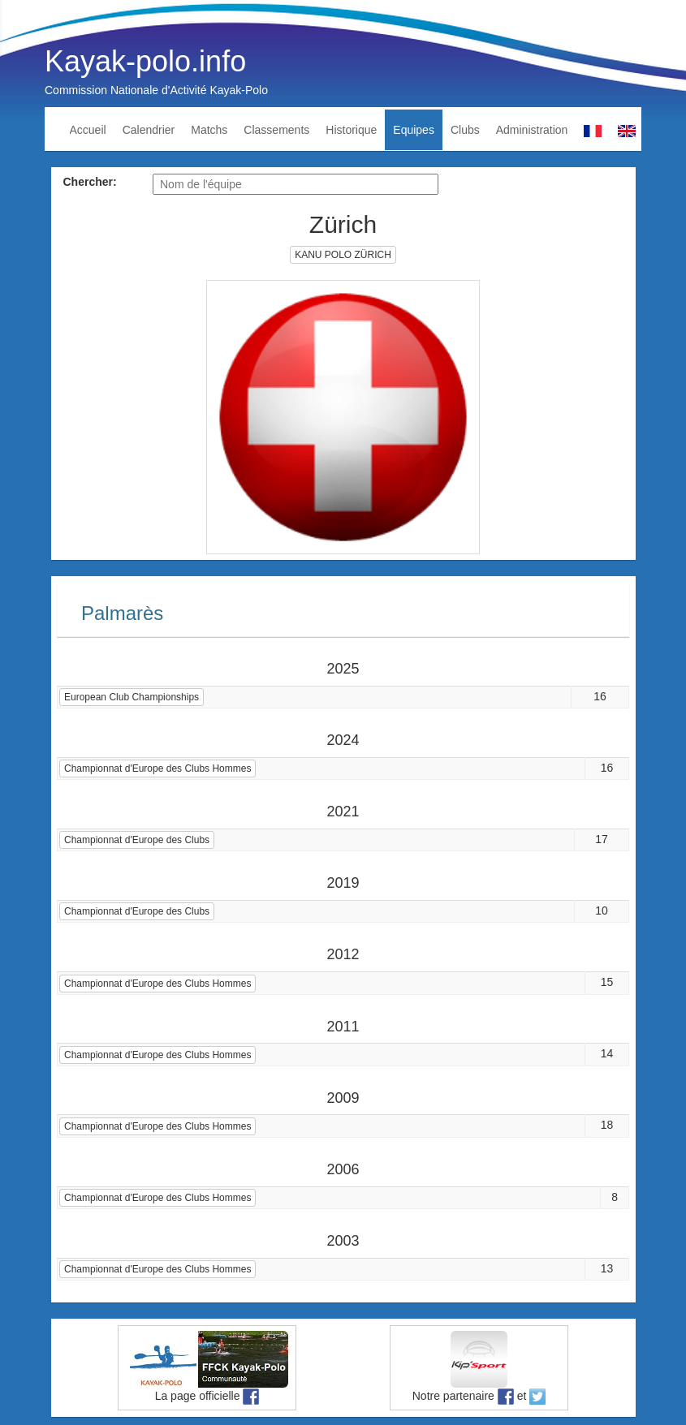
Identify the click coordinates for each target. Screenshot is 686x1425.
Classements (276, 129)
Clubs (465, 129)
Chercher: (90, 181)
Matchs (209, 129)
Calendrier (149, 129)
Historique (351, 129)
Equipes (413, 129)
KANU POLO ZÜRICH (343, 254)
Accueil (88, 129)
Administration (532, 129)
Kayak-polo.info (145, 61)
